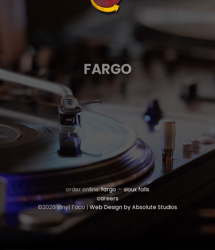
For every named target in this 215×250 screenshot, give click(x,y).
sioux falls (136, 189)
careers (107, 198)
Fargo (108, 69)
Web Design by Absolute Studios (133, 207)
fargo (108, 189)
